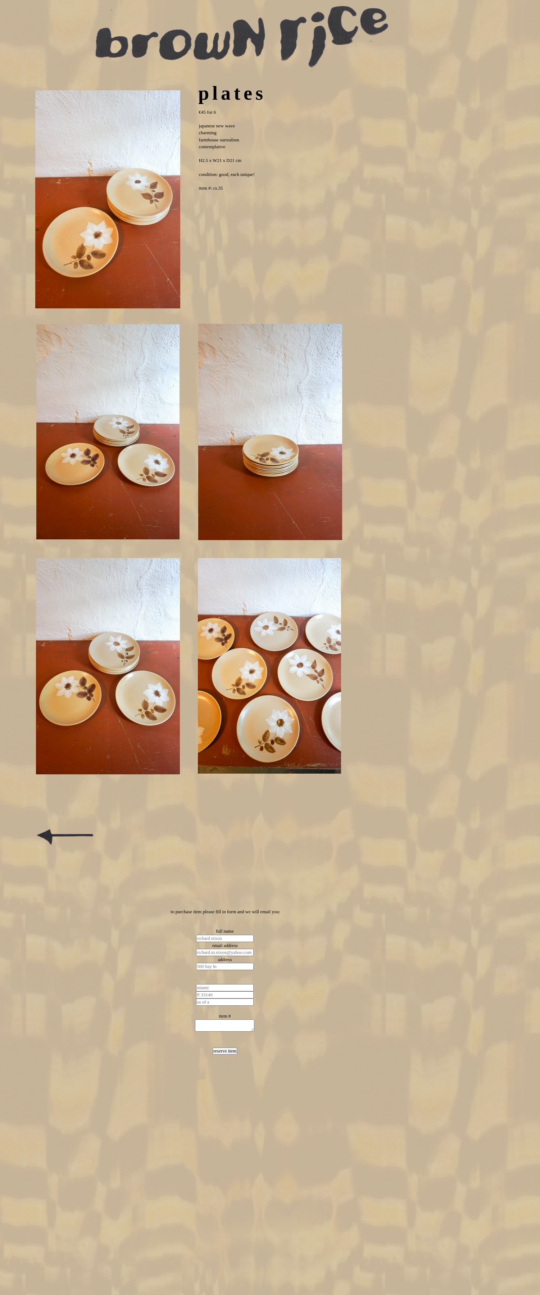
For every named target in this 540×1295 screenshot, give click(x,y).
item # (225, 1016)
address (225, 959)
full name (224, 931)
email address (224, 945)
